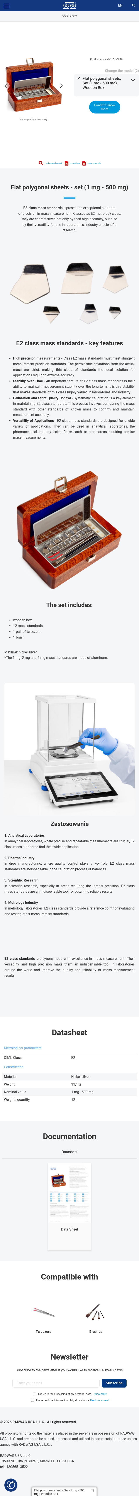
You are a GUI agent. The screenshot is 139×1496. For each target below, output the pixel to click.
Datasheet (75, 163)
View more (100, 1394)
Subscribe (114, 1383)
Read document (99, 1400)
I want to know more (104, 107)
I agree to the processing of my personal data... (65, 1394)
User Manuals (94, 163)
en (120, 5)
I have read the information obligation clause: (72, 1400)
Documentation (69, 1136)
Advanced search (54, 163)
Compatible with (69, 1276)
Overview (69, 15)
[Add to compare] (92, 1490)
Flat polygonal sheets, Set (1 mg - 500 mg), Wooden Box (102, 83)
